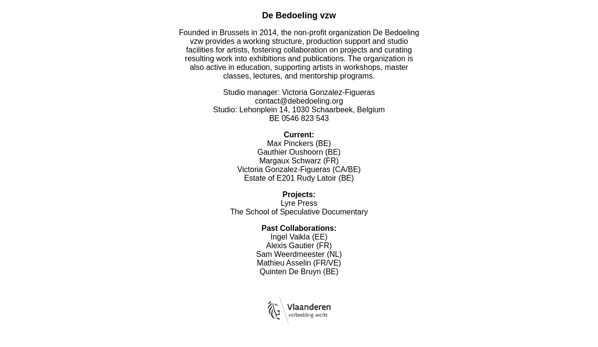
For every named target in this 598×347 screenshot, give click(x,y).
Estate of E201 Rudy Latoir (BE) (299, 178)
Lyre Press (299, 203)
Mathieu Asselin (284, 263)
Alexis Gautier (290, 245)
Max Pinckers (290, 143)
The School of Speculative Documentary (299, 212)
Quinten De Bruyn (290, 271)
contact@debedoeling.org (299, 101)
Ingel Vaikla (290, 237)
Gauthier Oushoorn (290, 152)
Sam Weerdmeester (290, 254)
